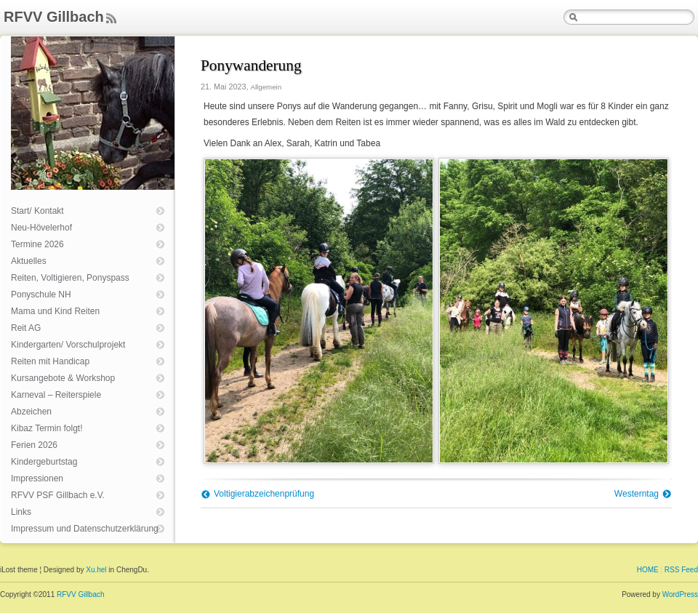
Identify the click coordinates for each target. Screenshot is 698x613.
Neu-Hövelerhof (41, 228)
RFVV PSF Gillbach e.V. (58, 495)
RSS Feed (681, 570)
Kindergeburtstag (44, 462)
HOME (648, 570)
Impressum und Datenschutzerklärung (85, 529)
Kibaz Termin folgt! (47, 428)
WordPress (680, 594)
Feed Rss (110, 19)
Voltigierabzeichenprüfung (264, 494)
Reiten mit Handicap (50, 361)
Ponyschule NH (41, 294)
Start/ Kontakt (37, 211)
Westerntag (636, 494)
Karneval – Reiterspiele (56, 395)
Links (21, 512)
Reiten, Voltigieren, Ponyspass (70, 278)
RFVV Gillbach (54, 17)
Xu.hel (96, 570)
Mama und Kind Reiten (55, 311)
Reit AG (26, 328)
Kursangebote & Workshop (63, 378)
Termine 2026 (37, 244)
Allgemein (265, 87)
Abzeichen (31, 411)
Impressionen (37, 478)
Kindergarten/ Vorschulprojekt (68, 345)
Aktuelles (29, 261)
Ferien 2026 (34, 445)
